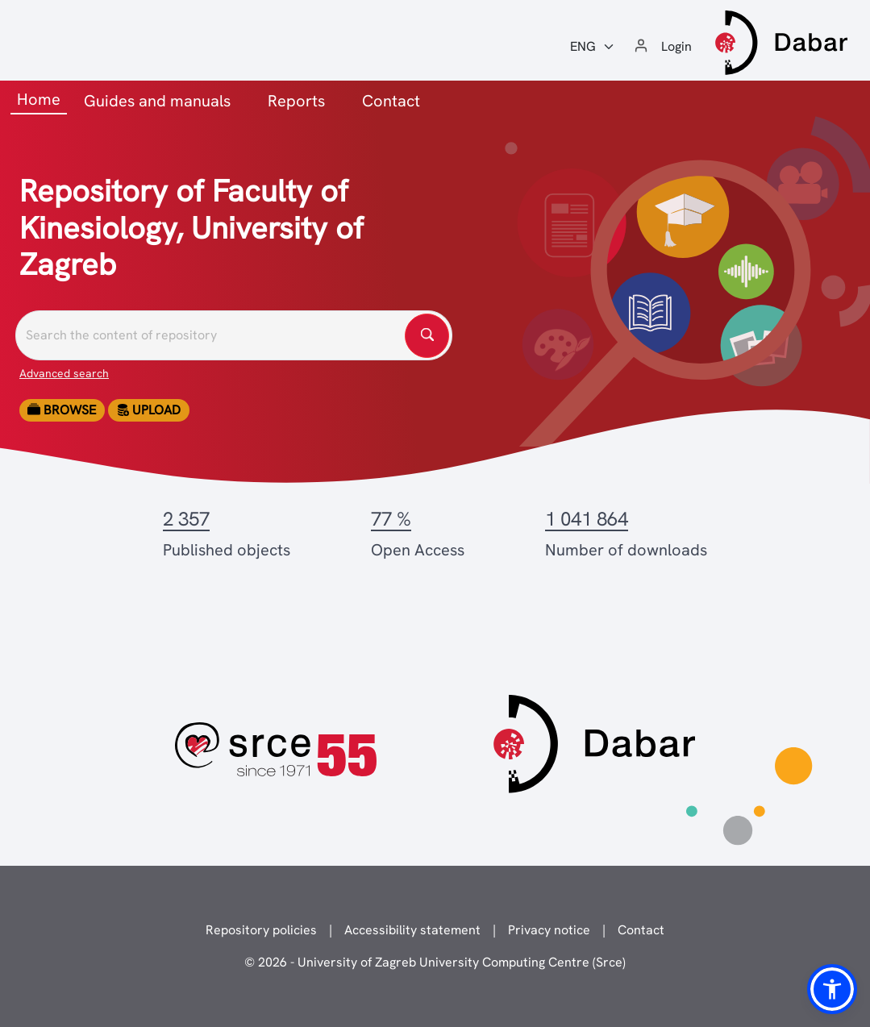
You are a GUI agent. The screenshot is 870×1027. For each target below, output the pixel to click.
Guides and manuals (157, 100)
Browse (61, 409)
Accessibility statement (412, 929)
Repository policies (261, 929)
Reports (296, 100)
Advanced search (64, 373)
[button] (832, 989)
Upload (148, 409)
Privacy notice (549, 929)
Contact (391, 100)
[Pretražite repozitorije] (233, 335)
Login (676, 46)
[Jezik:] (592, 46)
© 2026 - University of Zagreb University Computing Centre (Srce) (435, 962)
